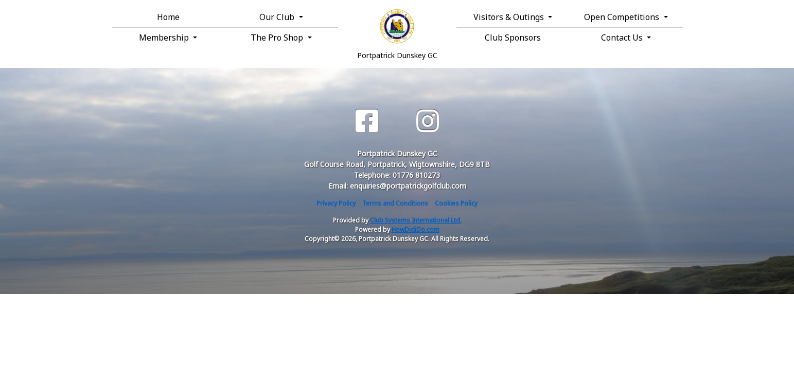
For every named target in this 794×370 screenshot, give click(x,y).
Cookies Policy (456, 203)
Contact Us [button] (623, 37)
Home (168, 17)
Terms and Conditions (395, 203)
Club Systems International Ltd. (416, 220)
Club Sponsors (513, 37)
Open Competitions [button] (622, 17)
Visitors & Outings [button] (509, 17)
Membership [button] (165, 37)
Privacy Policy (336, 203)
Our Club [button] (277, 17)
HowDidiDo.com (415, 229)
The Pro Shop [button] (278, 37)
